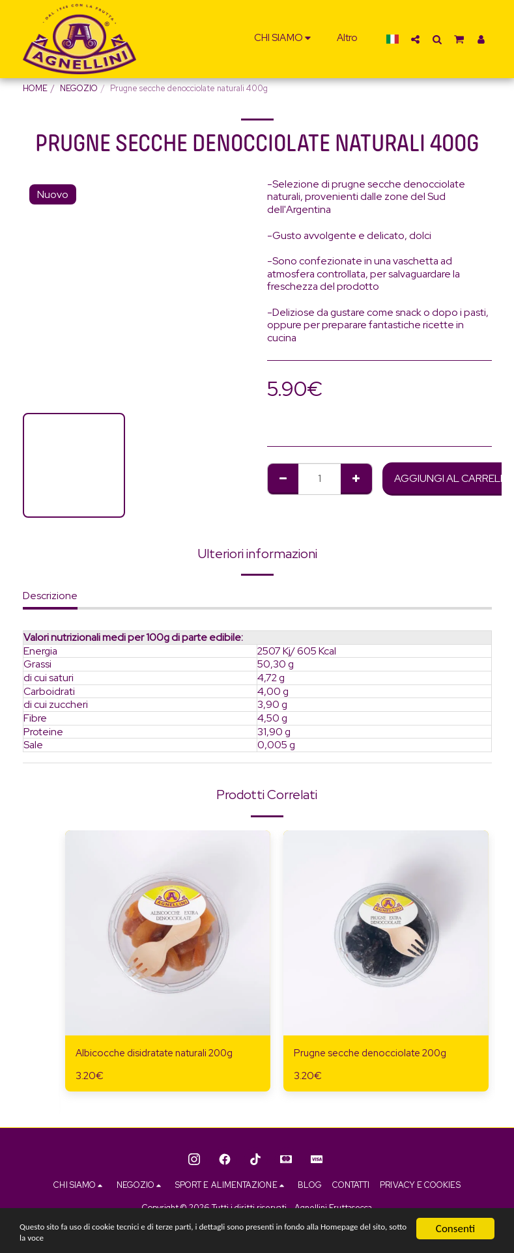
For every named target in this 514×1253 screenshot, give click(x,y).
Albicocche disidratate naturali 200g (159, 1053)
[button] (284, 39)
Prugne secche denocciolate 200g (374, 1053)
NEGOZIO (79, 88)
